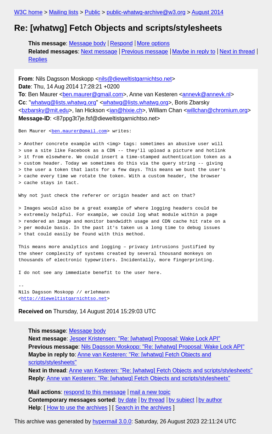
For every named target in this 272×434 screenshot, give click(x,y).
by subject (181, 400)
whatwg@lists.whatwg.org (63, 102)
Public (92, 12)
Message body (87, 43)
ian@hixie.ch (126, 110)
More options (153, 43)
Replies (37, 59)
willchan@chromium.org (217, 110)
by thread (153, 400)
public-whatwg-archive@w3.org (146, 12)
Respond (121, 43)
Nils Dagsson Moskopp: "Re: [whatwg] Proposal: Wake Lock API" (162, 347)
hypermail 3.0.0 (111, 421)
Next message (99, 51)
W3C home (28, 12)
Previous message (144, 51)
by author (210, 400)
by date (127, 400)
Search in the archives (143, 408)
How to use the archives (77, 408)
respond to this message (94, 392)
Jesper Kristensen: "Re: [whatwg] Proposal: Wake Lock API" (145, 339)
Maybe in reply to (193, 51)
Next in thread (237, 51)
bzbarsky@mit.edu (45, 110)
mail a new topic (150, 392)
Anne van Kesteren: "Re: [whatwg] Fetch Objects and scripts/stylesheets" (161, 370)
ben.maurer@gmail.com (93, 94)
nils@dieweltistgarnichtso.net (135, 79)
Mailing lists (63, 12)
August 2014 (207, 12)
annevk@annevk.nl (206, 94)
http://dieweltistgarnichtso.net (64, 299)
